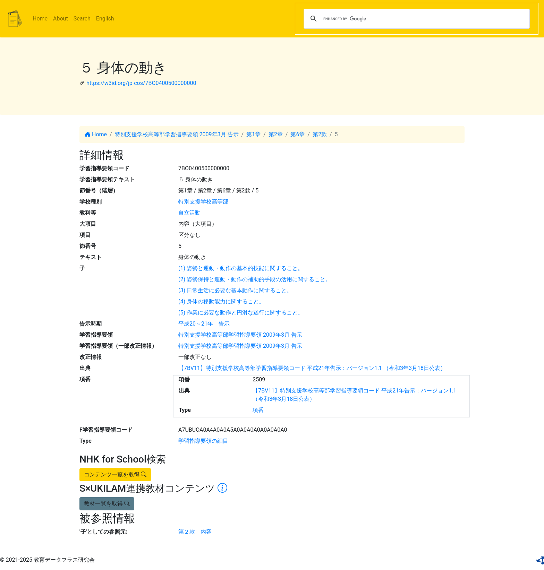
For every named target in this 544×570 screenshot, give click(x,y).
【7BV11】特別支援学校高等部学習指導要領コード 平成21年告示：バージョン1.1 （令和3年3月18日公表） (312, 368)
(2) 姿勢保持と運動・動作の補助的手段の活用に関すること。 (254, 279)
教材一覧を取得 (107, 503)
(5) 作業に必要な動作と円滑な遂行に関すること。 (240, 312)
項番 (258, 410)
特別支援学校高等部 (203, 201)
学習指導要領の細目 (203, 441)
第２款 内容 (195, 531)
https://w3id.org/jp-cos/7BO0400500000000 (141, 83)
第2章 (276, 134)
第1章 (253, 134)
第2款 (320, 134)
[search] (415, 19)
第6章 (297, 134)
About (60, 18)
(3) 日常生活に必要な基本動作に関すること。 (235, 290)
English (105, 18)
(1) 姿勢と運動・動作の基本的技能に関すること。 (240, 268)
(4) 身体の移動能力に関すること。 (221, 301)
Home (40, 18)
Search (82, 18)
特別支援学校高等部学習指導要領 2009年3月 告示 (177, 134)
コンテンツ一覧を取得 (115, 474)
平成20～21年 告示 (204, 323)
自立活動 (189, 212)
